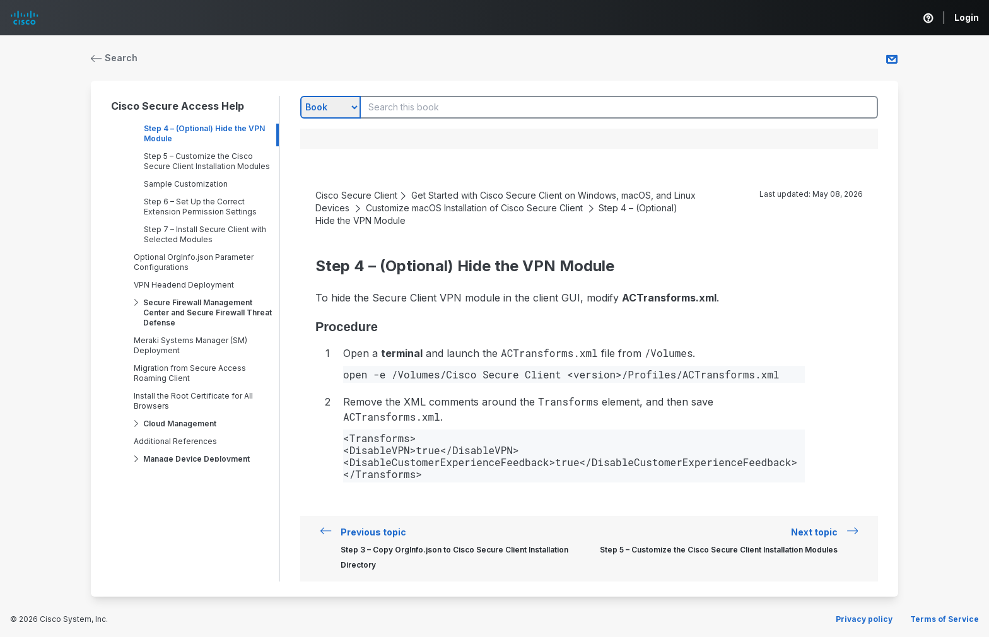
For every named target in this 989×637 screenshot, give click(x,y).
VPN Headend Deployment (184, 284)
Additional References (175, 441)
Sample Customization (186, 184)
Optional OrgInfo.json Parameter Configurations (194, 262)
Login (966, 17)
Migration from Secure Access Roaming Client (190, 373)
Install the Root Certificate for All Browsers (193, 401)
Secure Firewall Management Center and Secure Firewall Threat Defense (207, 312)
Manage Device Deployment (196, 459)
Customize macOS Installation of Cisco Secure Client (474, 207)
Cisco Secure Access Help (177, 106)
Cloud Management (179, 423)
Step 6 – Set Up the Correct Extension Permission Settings (200, 206)
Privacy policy (864, 619)
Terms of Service (944, 619)
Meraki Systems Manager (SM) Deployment (190, 345)
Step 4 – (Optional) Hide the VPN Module (204, 133)
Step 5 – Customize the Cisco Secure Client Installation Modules (207, 161)
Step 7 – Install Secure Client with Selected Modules (205, 234)
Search (114, 57)
